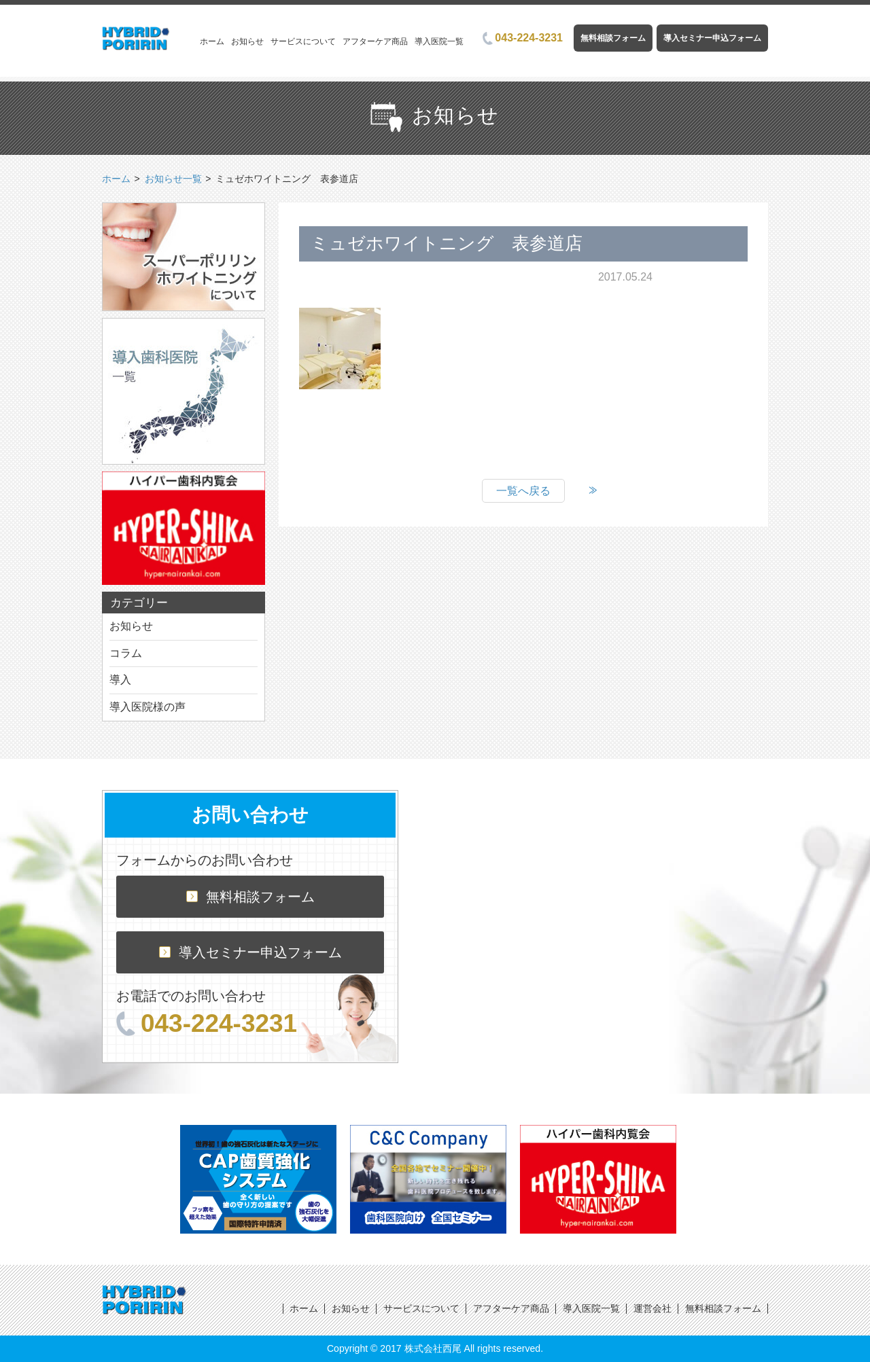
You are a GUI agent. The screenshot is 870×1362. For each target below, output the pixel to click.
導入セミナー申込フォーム (712, 38)
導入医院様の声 (147, 707)
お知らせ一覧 (173, 178)
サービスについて (303, 41)
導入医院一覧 (439, 41)
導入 (120, 679)
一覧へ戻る (523, 491)
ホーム (212, 41)
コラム (125, 653)
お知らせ (247, 41)
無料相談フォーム (613, 38)
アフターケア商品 (375, 41)
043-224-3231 (523, 37)
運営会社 (652, 1308)
